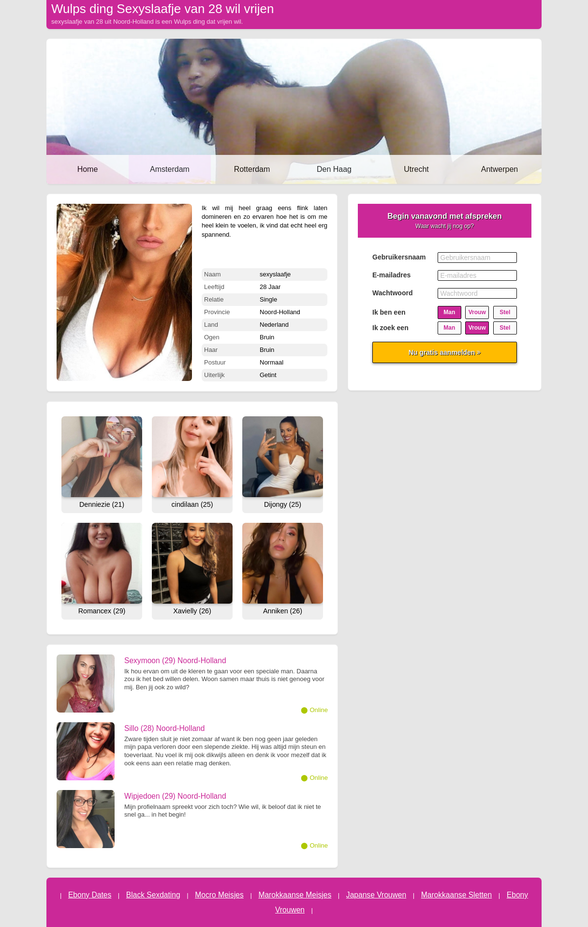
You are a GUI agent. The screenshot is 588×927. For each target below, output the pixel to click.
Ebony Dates (89, 895)
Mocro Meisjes (219, 895)
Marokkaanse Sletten (456, 895)
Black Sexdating (153, 895)
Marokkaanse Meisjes (294, 895)
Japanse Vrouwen (376, 895)
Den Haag (334, 169)
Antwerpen (499, 169)
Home (87, 169)
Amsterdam (170, 169)
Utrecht (416, 169)
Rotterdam (252, 169)
